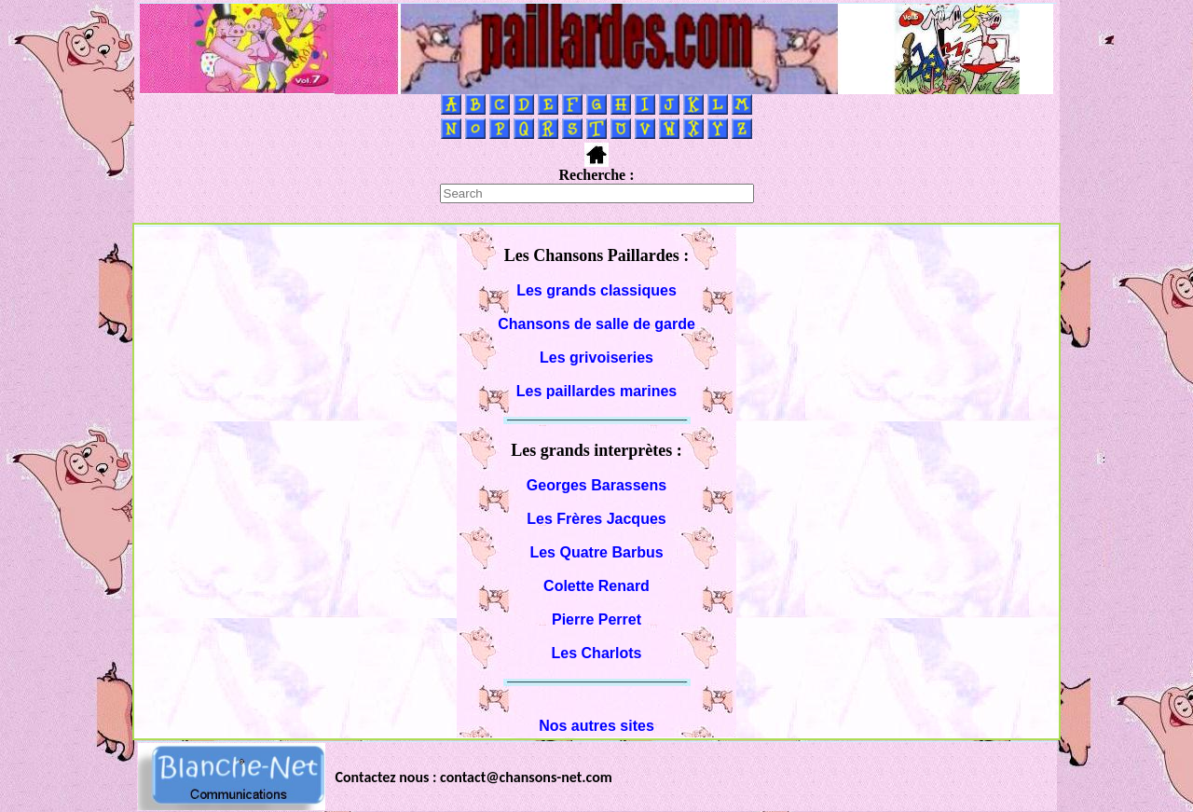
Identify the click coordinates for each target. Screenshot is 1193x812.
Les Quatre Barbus (596, 552)
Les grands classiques (596, 290)
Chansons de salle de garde (596, 324)
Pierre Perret (596, 619)
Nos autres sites (596, 726)
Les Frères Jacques (596, 519)
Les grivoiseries (596, 357)
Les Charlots (597, 653)
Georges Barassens (596, 485)
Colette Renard (596, 586)
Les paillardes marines (597, 391)
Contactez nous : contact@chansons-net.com (474, 777)
